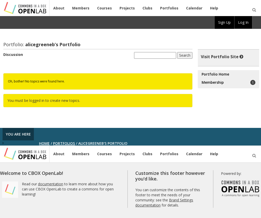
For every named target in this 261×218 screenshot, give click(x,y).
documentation (50, 183)
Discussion (13, 54)
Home (44, 143)
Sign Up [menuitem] (224, 22)
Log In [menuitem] (243, 22)
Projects (127, 8)
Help (214, 8)
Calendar (194, 8)
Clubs (147, 8)
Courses (104, 8)
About (58, 8)
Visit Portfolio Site (222, 56)
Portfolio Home (215, 74)
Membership (228, 82)
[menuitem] (256, 22)
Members (80, 8)
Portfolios (169, 8)
